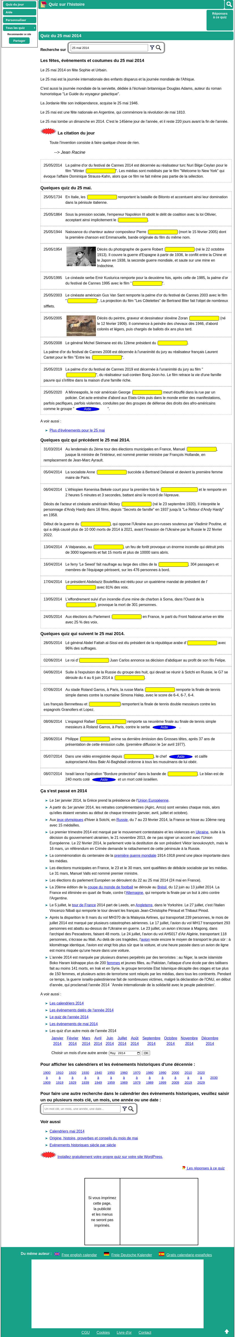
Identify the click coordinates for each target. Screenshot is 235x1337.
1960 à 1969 (124, 1077)
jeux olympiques (70, 820)
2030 (214, 1077)
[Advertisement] (121, 19)
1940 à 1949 (98, 1077)
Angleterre (144, 905)
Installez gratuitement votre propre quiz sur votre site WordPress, (110, 1157)
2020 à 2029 (201, 1077)
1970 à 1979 (136, 1077)
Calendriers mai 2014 (67, 1131)
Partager (19, 40)
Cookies (103, 1332)
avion (145, 939)
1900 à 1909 (46, 1077)
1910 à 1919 (59, 1077)
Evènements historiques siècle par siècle (83, 1145)
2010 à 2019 (188, 1077)
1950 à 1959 (111, 1077)
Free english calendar (79, 1255)
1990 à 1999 (162, 1077)
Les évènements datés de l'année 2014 (82, 1010)
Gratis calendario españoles (189, 1255)
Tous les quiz (15, 28)
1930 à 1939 (85, 1077)
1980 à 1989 (149, 1077)
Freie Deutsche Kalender (131, 1255)
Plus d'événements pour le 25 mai (77, 430)
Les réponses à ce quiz (203, 1168)
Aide (9, 12)
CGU (85, 1332)
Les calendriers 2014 (67, 1003)
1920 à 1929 (72, 1077)
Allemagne (134, 893)
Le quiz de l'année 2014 (69, 1017)
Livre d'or (124, 1332)
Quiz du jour (15, 4)
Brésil (162, 887)
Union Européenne (153, 800)
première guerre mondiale (135, 855)
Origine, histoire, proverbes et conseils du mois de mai (94, 1138)
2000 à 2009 (175, 1077)
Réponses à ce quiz (220, 15)
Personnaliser (16, 20)
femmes (113, 963)
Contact (145, 1332)
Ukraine (202, 832)
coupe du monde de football (110, 887)
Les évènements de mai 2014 (74, 1024)
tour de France (84, 905)
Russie (122, 820)
